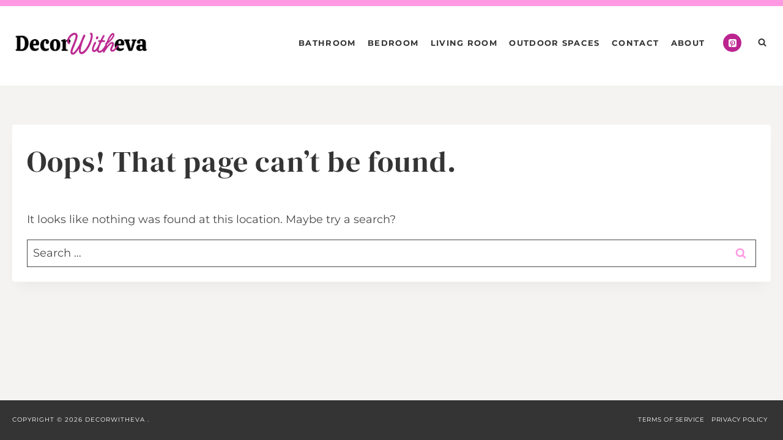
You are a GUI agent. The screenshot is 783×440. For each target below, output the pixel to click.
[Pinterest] (732, 43)
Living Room (464, 43)
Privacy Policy (739, 420)
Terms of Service (671, 420)
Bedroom (393, 43)
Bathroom (327, 43)
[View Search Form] (762, 42)
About (688, 43)
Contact (635, 43)
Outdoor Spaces (554, 43)
